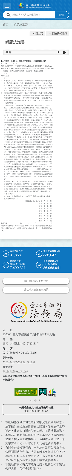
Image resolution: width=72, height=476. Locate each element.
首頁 (5, 24)
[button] (37, 33)
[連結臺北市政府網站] (52, 392)
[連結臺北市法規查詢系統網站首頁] (34, 5)
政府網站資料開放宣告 (36, 281)
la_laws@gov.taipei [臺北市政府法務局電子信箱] (15, 370)
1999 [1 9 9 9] (5, 343)
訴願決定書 (21, 24)
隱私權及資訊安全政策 (36, 289)
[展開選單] (7, 6)
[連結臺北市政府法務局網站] (36, 311)
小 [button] (31, 400)
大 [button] (39, 400)
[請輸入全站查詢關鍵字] (33, 15)
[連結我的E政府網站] (43, 392)
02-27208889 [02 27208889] (30, 343)
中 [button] (35, 400)
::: (2, 22)
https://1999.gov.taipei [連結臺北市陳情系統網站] (19, 361)
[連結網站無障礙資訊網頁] (26, 392)
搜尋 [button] (62, 15)
